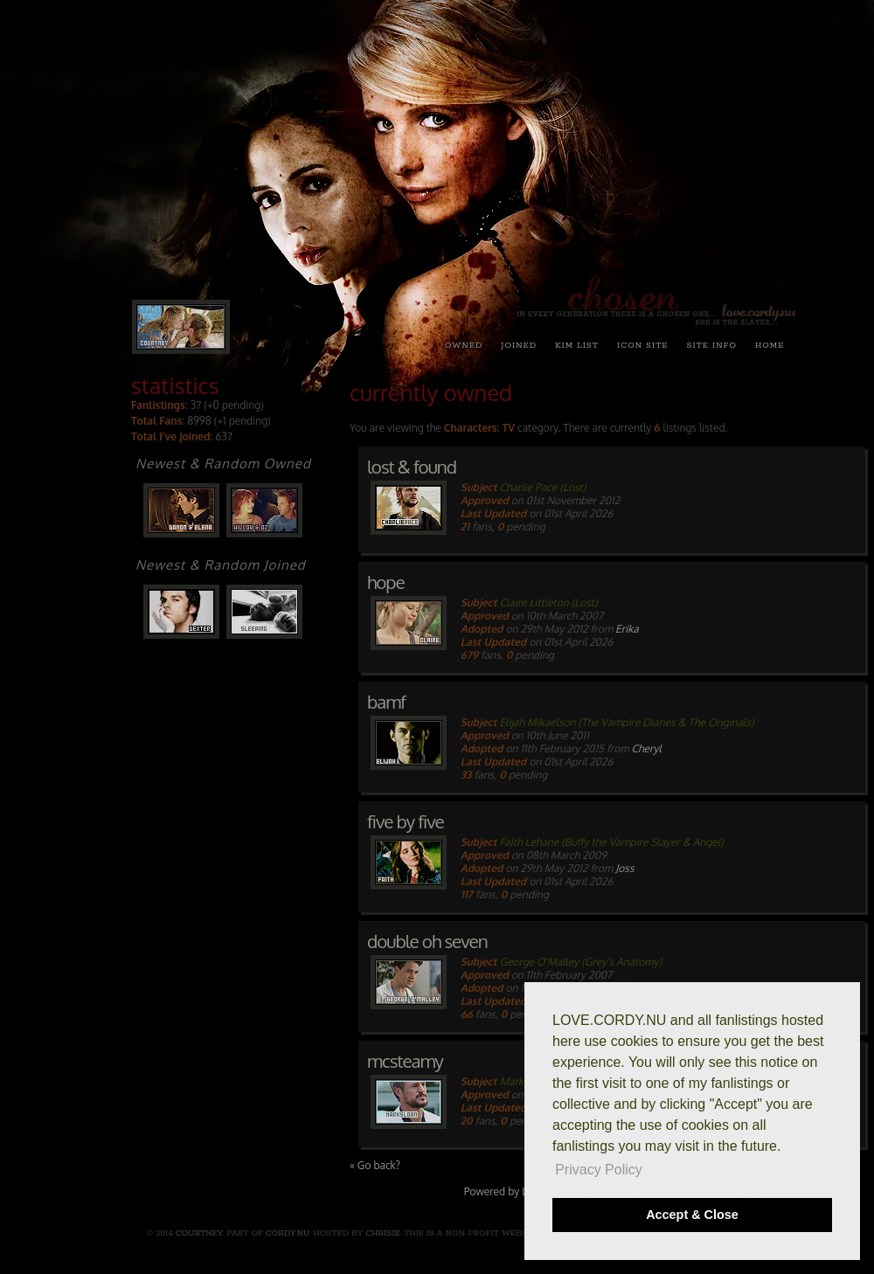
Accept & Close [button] (692, 1215)
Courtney (199, 1233)
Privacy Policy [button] (598, 1169)
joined (519, 345)
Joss (624, 868)
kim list (577, 345)
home (769, 345)
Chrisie (382, 1233)
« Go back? (375, 1165)
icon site (643, 345)
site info (712, 345)
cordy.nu (287, 1233)
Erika (627, 628)
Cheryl (647, 748)
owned (463, 345)
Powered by (493, 1191)
